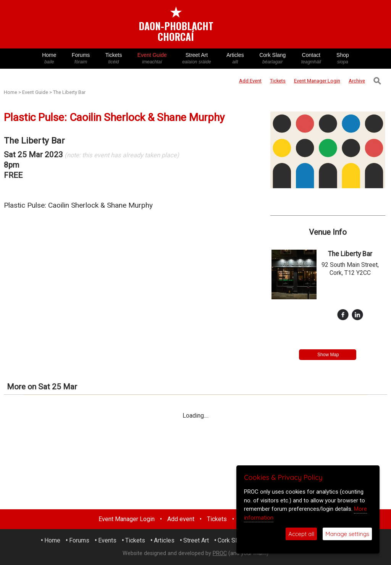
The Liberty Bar (69, 92)
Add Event (250, 81)
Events (107, 540)
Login (317, 81)
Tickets (113, 58)
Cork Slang (272, 58)
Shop (343, 58)
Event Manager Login (127, 519)
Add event (180, 519)
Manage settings (347, 534)
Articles (235, 58)
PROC (220, 553)
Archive (357, 81)
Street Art (196, 58)
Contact (311, 58)
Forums (81, 58)
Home (49, 58)
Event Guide (152, 58)
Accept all (301, 534)
